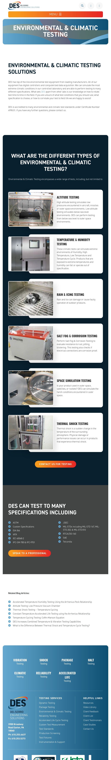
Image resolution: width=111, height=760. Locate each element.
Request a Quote (99, 5)
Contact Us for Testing (55, 464)
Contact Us (88, 728)
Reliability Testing (47, 715)
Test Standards (46, 728)
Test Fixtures (45, 737)
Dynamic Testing (47, 703)
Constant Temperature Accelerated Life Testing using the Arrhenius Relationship (51, 613)
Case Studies (89, 724)
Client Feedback (91, 711)
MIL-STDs (67, 526)
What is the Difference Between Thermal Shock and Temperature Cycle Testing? (51, 625)
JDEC (65, 522)
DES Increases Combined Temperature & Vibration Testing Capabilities (47, 621)
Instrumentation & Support (52, 742)
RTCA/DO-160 (69, 533)
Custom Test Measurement (52, 724)
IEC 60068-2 (18, 538)
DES (43, 91)
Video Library (89, 707)
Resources (88, 703)
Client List (88, 715)
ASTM (16, 522)
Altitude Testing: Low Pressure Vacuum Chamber (36, 606)
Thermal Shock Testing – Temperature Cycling (35, 609)
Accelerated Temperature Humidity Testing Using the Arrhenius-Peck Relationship (52, 602)
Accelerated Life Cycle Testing (53, 720)
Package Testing (47, 707)
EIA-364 (16, 530)
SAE (65, 537)
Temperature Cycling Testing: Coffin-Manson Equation (38, 617)
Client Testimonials (92, 720)
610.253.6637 (90, 5)
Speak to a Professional (30, 553)
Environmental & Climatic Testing (55, 711)
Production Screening (49, 733)
